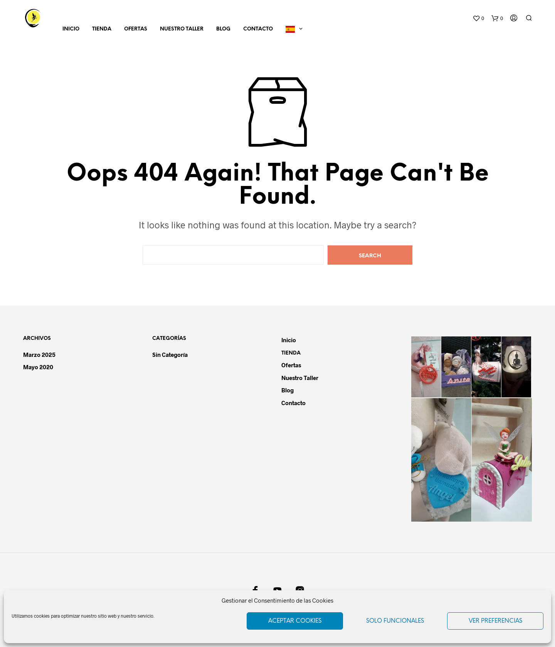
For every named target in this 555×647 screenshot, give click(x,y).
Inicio (70, 29)
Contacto (258, 29)
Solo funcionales (395, 621)
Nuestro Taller (182, 29)
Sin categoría (170, 354)
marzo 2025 (39, 354)
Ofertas (135, 29)
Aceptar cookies (294, 621)
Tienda (101, 29)
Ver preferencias (495, 621)
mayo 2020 (38, 366)
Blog (223, 29)
